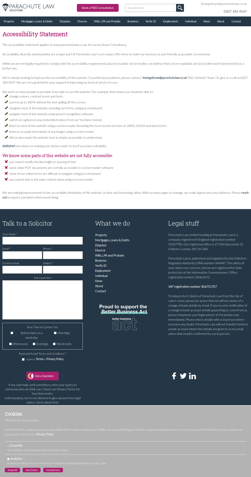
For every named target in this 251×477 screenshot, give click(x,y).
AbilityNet (8, 146)
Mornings (64, 333)
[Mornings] (55, 333)
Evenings (42, 344)
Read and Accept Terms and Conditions (42, 353)
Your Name (9, 234)
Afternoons (20, 344)
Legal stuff (183, 223)
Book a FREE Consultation (98, 7)
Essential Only (53, 470)
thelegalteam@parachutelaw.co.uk (164, 77)
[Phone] (63, 255)
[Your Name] (42, 241)
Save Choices (31, 470)
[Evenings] (34, 344)
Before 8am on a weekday (32, 335)
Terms (40, 359)
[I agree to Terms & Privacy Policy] (23, 359)
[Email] (22, 255)
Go (180, 8)
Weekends (64, 344)
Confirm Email (10, 263)
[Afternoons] (10, 344)
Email (6, 248)
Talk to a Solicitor (27, 223)
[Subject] (63, 270)
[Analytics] (8, 459)
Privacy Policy (54, 359)
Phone (47, 248)
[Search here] (154, 8)
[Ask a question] (42, 300)
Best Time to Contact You (42, 327)
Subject (48, 263)
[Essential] (8, 446)
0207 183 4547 (235, 11)
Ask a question (42, 277)
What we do (112, 223)
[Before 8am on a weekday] (12, 333)
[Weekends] (54, 344)
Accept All (12, 470)
